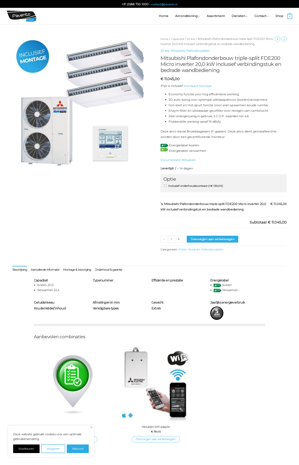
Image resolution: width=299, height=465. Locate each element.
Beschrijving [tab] (20, 269)
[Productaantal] (172, 238)
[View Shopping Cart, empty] (289, 15)
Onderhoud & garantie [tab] (115, 269)
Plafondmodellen (200, 50)
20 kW (192, 38)
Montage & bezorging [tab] (82, 269)
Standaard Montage (197, 85)
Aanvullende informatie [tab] (47, 269)
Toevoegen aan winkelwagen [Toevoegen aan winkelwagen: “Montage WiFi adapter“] (178, 417)
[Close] (91, 427)
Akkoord (77, 449)
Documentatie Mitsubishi (179, 159)
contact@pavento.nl (164, 3)
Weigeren (53, 449)
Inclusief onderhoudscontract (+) (195, 185)
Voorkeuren (26, 449)
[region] (51, 441)
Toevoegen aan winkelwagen (213, 238)
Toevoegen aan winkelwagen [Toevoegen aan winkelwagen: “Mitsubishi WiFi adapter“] (120, 417)
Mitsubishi (178, 50)
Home (164, 38)
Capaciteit (179, 38)
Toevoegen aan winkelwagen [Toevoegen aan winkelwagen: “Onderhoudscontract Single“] (61, 417)
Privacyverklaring (170, 457)
